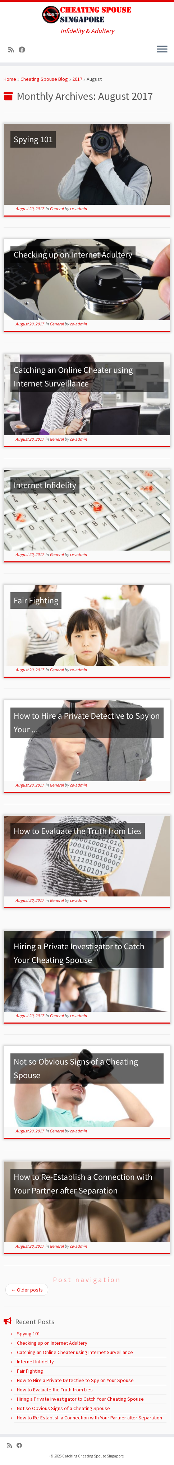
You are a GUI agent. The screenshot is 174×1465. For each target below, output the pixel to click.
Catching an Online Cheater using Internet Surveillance (75, 1352)
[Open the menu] (162, 49)
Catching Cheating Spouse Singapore (93, 1456)
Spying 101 (28, 1333)
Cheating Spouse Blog (44, 79)
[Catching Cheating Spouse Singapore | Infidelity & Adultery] (87, 14)
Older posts (27, 1289)
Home (10, 79)
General (57, 208)
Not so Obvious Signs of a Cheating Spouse (63, 1408)
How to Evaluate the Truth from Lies (55, 1389)
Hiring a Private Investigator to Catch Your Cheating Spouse (80, 1399)
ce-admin (78, 208)
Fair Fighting (30, 1371)
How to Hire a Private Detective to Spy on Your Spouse (75, 1380)
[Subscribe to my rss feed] (13, 50)
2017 (77, 79)
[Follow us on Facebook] (24, 50)
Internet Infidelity (35, 1361)
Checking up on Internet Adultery (52, 1343)
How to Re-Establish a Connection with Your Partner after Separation (89, 1417)
